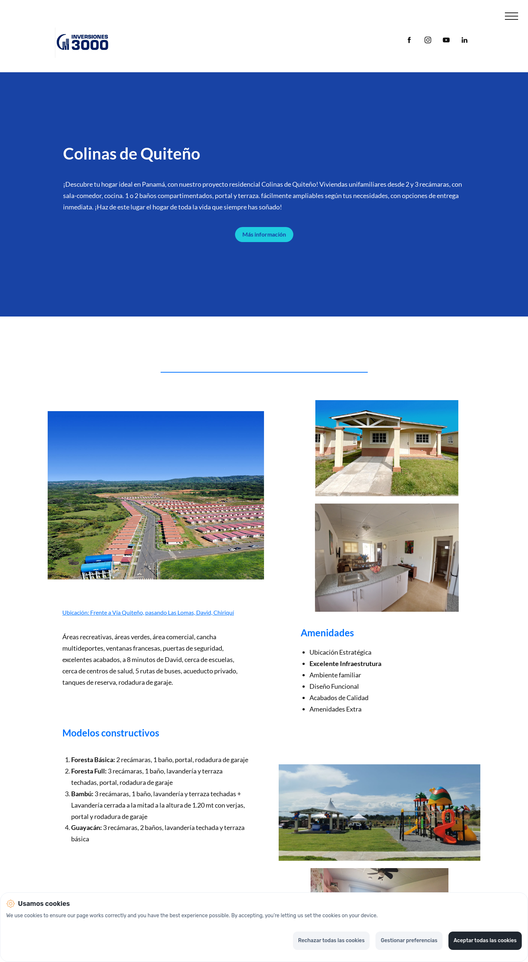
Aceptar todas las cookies (485, 940)
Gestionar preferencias (409, 940)
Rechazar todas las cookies (331, 940)
